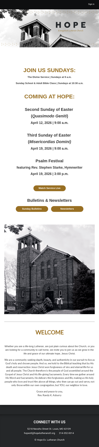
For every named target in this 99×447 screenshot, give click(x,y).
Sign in (91, 4)
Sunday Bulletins (32, 208)
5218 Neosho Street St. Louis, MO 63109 (49, 428)
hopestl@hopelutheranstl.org (39, 433)
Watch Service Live (49, 188)
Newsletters (67, 208)
